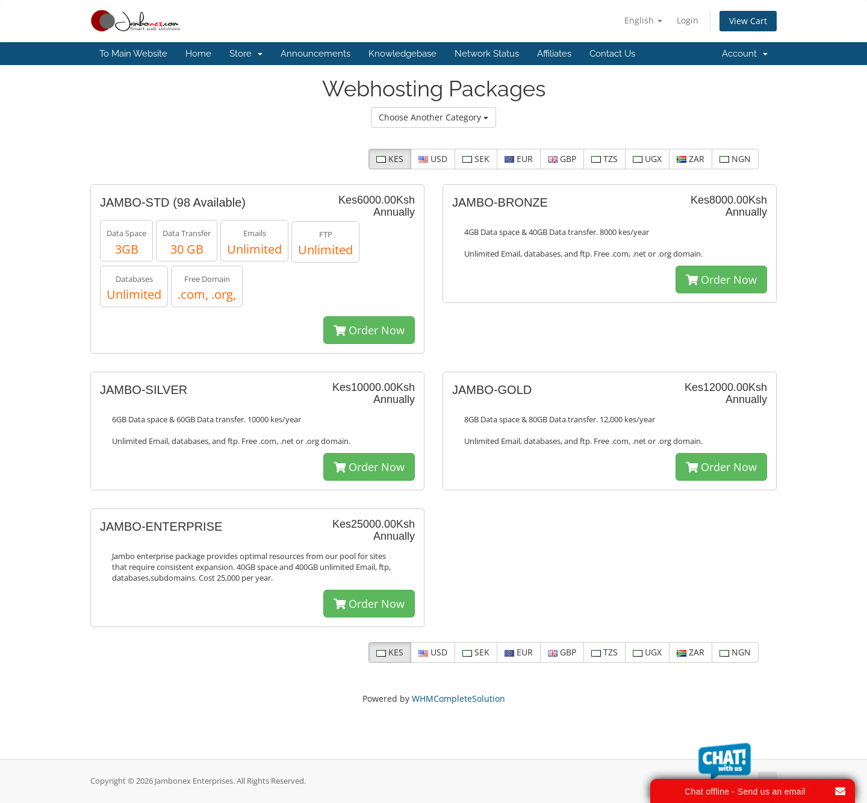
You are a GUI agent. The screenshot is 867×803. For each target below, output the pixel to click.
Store (246, 53)
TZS (604, 158)
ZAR (690, 158)
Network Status (487, 53)
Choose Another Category (433, 117)
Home (198, 53)
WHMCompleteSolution (458, 698)
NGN (735, 158)
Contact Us (612, 53)
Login (687, 20)
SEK (475, 158)
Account (745, 53)
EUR (519, 158)
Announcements (315, 53)
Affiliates (554, 53)
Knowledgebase (402, 53)
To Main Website (133, 53)
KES (389, 158)
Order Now (369, 330)
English (643, 20)
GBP (562, 158)
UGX (647, 158)
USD (432, 158)
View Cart (748, 21)
